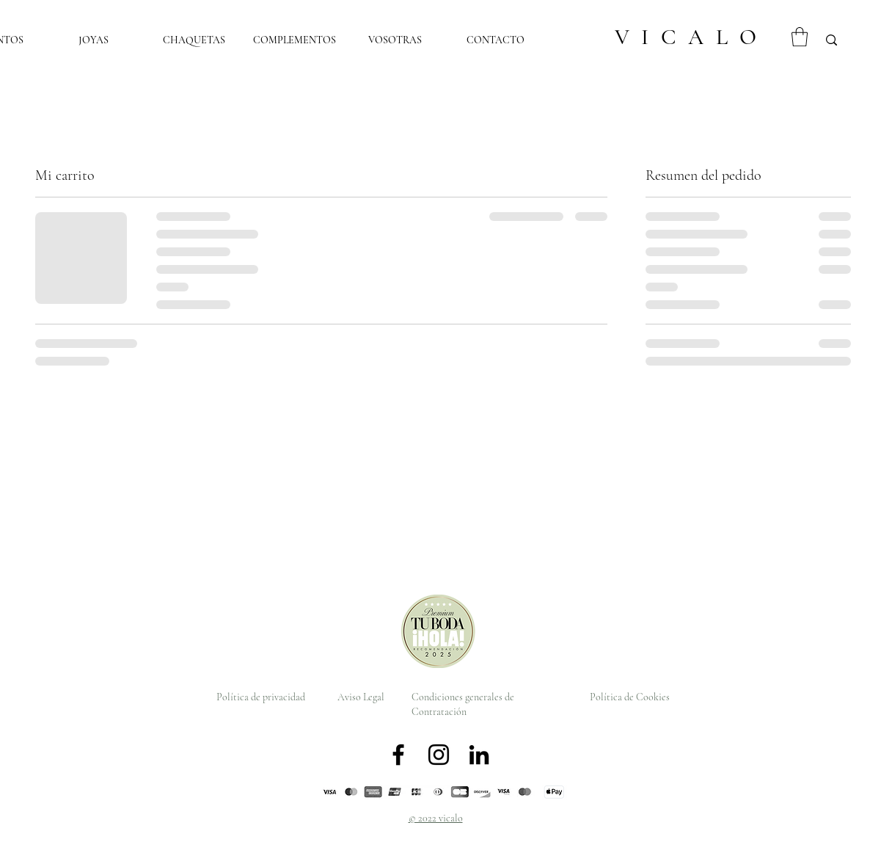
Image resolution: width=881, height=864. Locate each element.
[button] (800, 36)
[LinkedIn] (479, 755)
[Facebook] (398, 755)
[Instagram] (439, 755)
